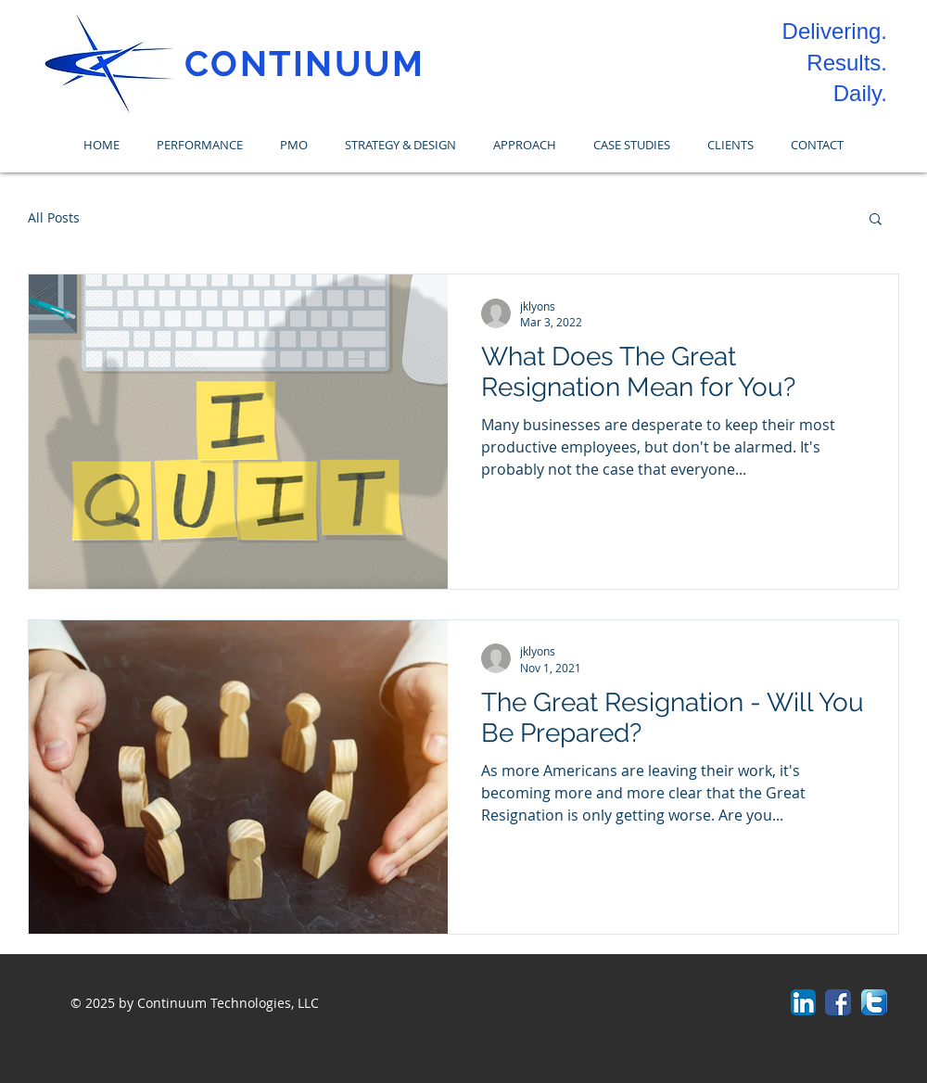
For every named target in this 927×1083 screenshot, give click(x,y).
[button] (875, 220)
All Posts (54, 217)
